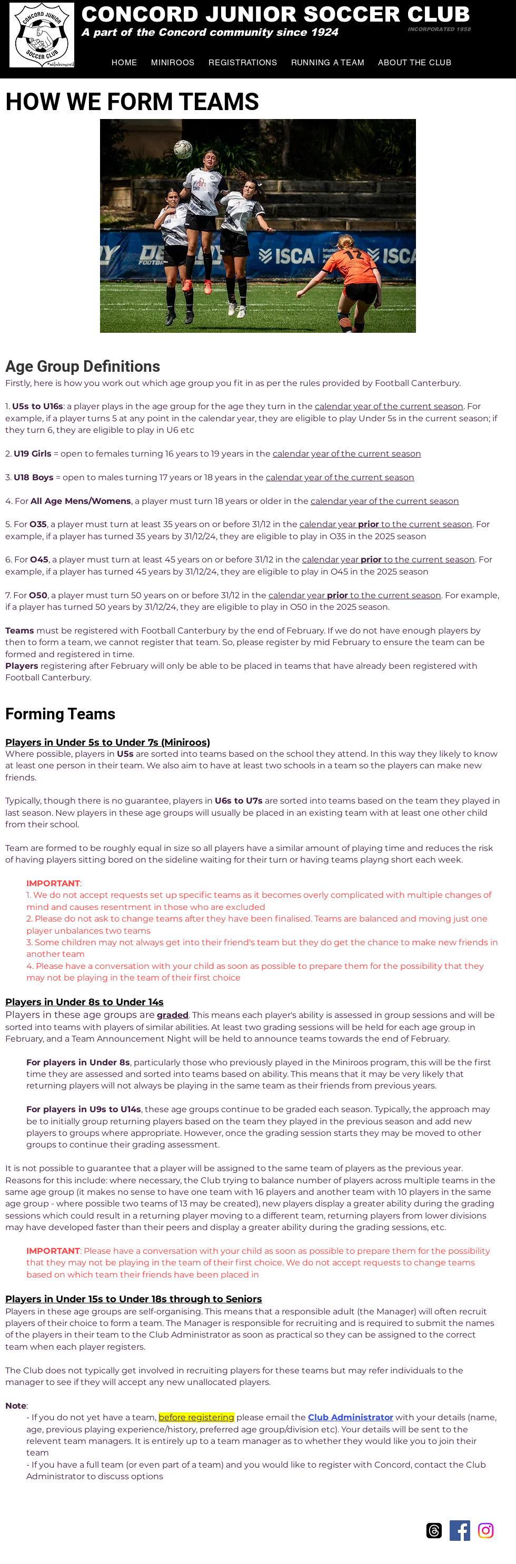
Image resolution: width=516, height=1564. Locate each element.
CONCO (123, 14)
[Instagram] (485, 1530)
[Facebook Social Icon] (460, 1530)
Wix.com (96, 1534)
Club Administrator (350, 1417)
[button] (328, 62)
